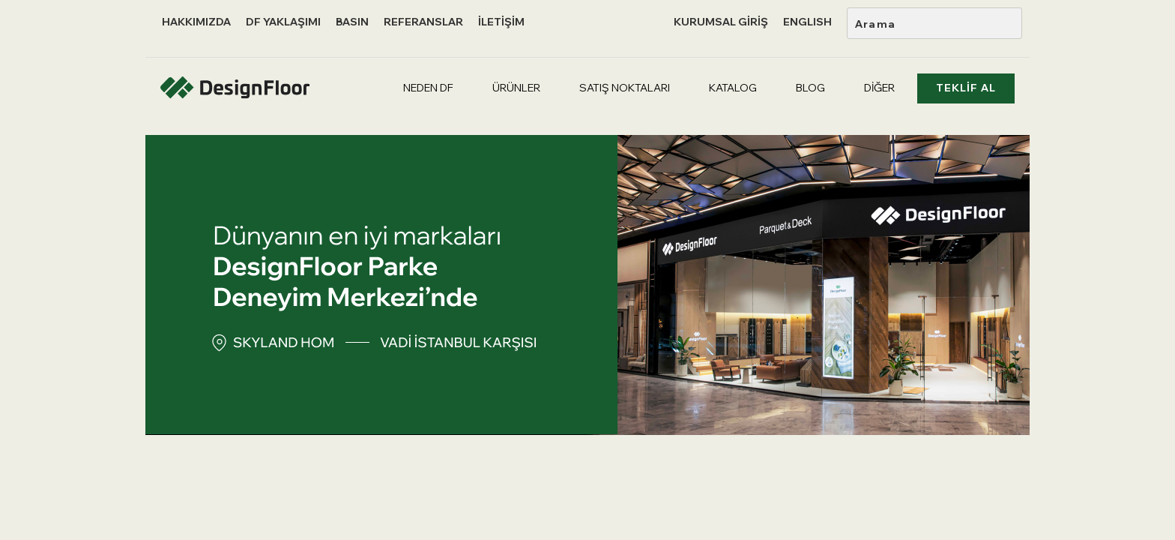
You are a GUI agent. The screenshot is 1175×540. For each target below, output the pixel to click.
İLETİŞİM (501, 21)
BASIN (352, 21)
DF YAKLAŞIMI (283, 21)
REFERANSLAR (423, 21)
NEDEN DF (428, 87)
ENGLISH (807, 21)
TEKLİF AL (966, 87)
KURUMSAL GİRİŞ (721, 21)
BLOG (810, 87)
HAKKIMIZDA (196, 21)
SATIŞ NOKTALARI (624, 87)
